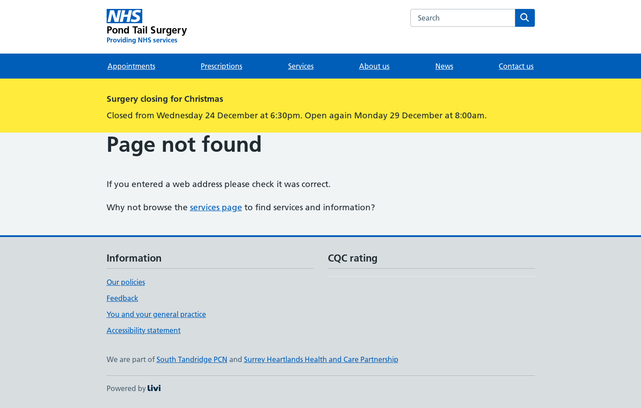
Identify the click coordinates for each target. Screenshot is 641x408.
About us (374, 66)
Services (301, 66)
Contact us (516, 66)
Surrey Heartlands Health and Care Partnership (321, 359)
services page (216, 207)
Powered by (134, 388)
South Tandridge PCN (192, 359)
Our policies (126, 282)
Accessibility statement (144, 330)
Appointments (131, 66)
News (444, 66)
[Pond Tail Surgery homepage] (147, 27)
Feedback (122, 298)
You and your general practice (156, 314)
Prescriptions (221, 66)
